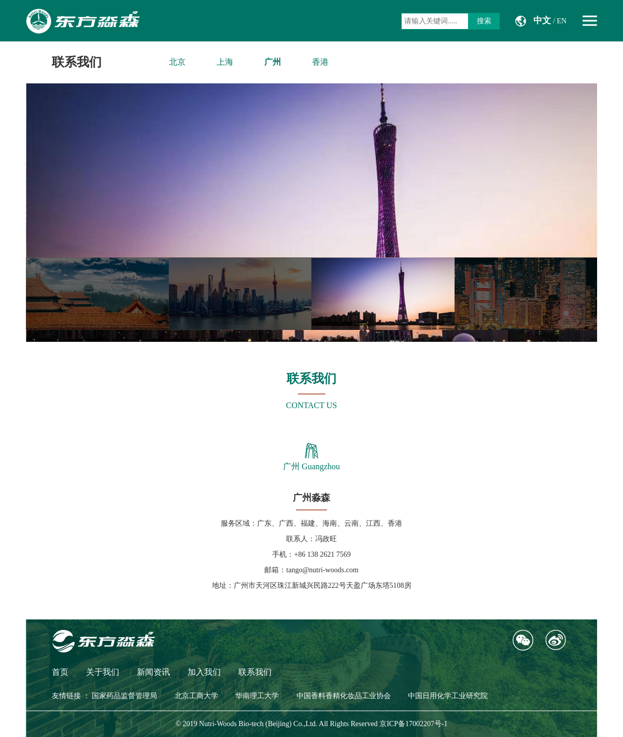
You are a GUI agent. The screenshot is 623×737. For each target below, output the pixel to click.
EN (562, 21)
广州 (272, 61)
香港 (320, 61)
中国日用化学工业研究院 (448, 696)
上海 (225, 61)
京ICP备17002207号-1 (413, 724)
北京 (177, 61)
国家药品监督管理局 (124, 696)
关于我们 (102, 672)
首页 (60, 672)
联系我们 (77, 62)
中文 (542, 20)
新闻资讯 (153, 672)
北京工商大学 (196, 696)
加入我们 (204, 672)
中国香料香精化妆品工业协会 (343, 696)
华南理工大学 (257, 696)
